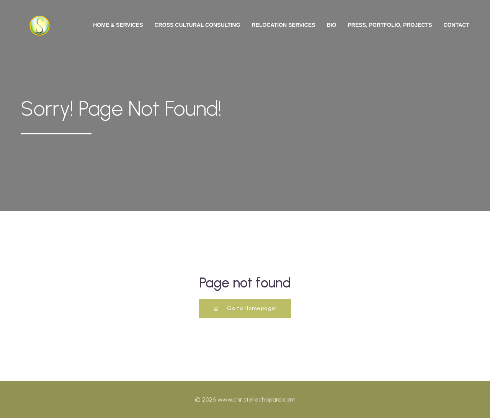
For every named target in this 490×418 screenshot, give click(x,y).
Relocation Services (283, 25)
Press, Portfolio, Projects (390, 25)
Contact (456, 25)
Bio (331, 25)
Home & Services (118, 25)
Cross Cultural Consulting (197, 25)
